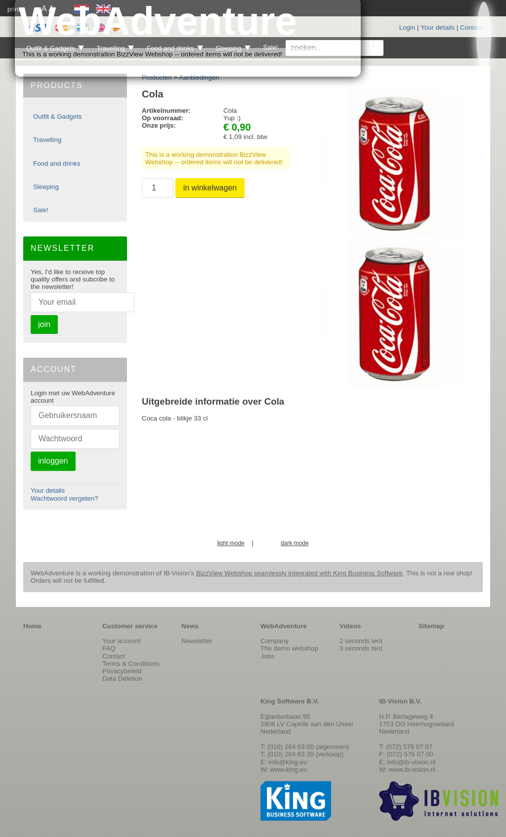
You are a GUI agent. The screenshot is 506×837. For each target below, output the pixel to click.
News (190, 626)
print (13, 9)
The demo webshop (289, 648)
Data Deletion (122, 678)
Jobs (267, 656)
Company (274, 641)
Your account (121, 641)
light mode (230, 543)
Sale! (40, 210)
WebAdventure (283, 626)
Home (32, 626)
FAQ (109, 648)
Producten (157, 77)
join (44, 324)
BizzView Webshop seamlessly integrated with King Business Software (299, 573)
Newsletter (196, 641)
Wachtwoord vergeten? (64, 498)
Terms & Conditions (131, 663)
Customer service (130, 626)
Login (407, 27)
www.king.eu (288, 769)
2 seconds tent (360, 641)
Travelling (47, 139)
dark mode (295, 543)
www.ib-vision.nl (412, 769)
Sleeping (46, 186)
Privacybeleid (121, 671)
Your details (438, 27)
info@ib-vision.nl (411, 762)
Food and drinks (57, 163)
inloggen (53, 461)
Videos (350, 626)
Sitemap (431, 626)
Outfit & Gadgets (57, 116)
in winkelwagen (210, 188)
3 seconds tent (360, 648)
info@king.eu (287, 762)
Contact (471, 27)
